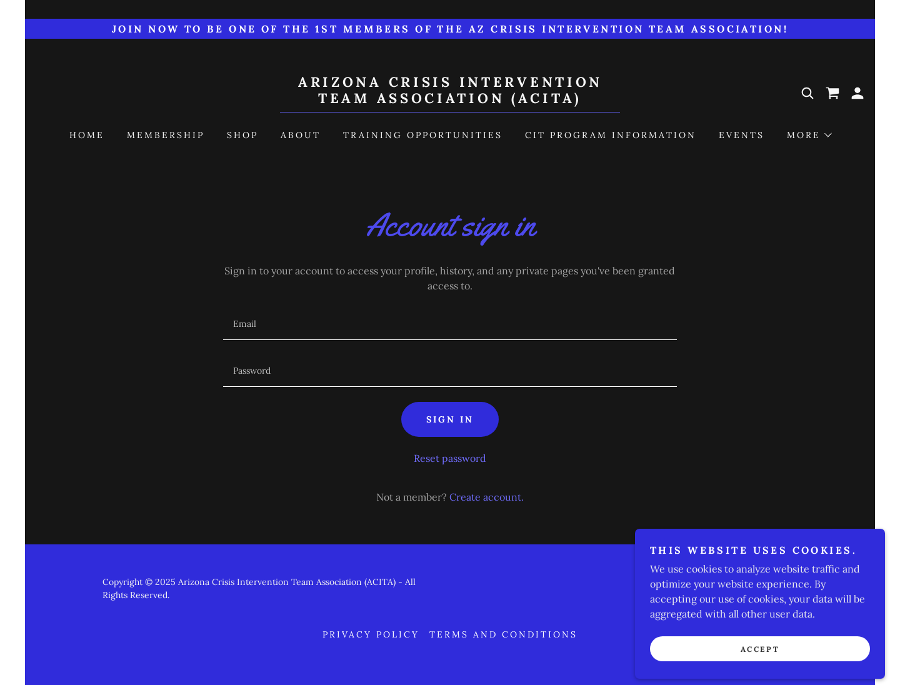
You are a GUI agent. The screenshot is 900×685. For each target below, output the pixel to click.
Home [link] (86, 135)
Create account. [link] (486, 497)
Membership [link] (165, 135)
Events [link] (741, 135)
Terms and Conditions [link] (503, 634)
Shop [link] (242, 135)
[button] (857, 93)
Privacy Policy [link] (370, 634)
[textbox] (449, 324)
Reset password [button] (450, 458)
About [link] (301, 135)
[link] (450, 99)
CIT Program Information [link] (610, 135)
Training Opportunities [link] (422, 135)
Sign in (450, 419)
